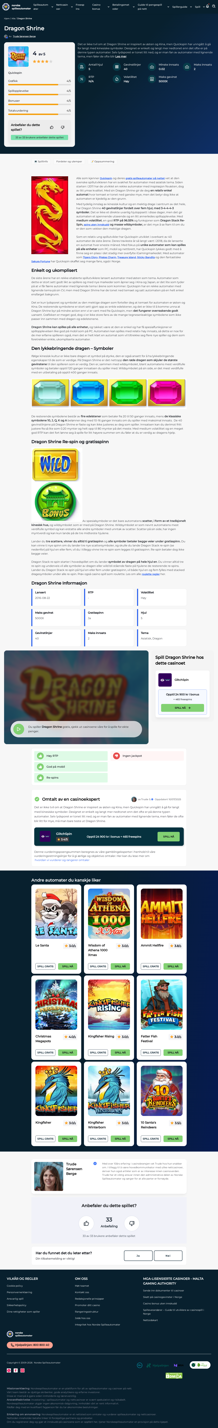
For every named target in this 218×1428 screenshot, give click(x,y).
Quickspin (106, 178)
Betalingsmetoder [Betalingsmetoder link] (120, 6)
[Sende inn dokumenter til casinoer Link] (175, 1290)
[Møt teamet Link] (107, 1286)
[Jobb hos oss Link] (107, 1318)
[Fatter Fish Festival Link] (162, 1005)
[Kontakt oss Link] (107, 1292)
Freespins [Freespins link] (80, 6)
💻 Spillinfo (41, 161)
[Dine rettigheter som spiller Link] (39, 1312)
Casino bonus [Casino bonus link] (96, 6)
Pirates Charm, (108, 257)
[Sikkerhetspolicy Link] (39, 1305)
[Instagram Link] (22, 1370)
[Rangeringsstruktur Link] (107, 1312)
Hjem (7, 18)
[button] (207, 7)
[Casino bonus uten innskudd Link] (175, 1303)
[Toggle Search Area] (214, 6)
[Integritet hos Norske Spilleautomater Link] (107, 1324)
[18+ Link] (139, 1366)
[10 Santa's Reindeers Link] (162, 1091)
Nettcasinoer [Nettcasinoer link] (62, 6)
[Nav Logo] (15, 7)
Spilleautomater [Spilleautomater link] (40, 6)
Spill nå (183, 707)
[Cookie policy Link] (39, 1286)
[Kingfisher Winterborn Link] (109, 1091)
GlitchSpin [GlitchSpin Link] (182, 679)
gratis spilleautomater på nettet (145, 178)
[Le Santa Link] (56, 914)
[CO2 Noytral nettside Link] (200, 1366)
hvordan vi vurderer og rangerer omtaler (62, 860)
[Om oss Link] (107, 1278)
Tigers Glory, (90, 257)
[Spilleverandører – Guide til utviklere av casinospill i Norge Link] (175, 1312)
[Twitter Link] (9, 1370)
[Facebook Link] (16, 1370)
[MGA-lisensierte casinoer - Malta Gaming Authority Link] (175, 1281)
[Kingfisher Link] (56, 1091)
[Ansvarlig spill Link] (39, 1299)
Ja (138, 1255)
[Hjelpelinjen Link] (157, 1366)
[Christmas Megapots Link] (56, 1005)
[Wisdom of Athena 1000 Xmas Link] (109, 914)
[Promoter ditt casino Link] (107, 1305)
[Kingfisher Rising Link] (109, 1005)
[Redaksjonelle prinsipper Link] (107, 1299)
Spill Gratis (45, 966)
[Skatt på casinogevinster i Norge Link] (175, 1297)
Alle (13, 18)
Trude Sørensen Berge (24, 36)
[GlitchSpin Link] (165, 680)
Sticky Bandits (146, 257)
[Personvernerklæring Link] (39, 1292)
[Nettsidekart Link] (175, 1320)
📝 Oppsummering (102, 161)
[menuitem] (42, 7)
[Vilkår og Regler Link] (39, 1278)
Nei (168, 1255)
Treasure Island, (126, 257)
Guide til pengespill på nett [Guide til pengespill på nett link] (150, 6)
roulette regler (151, 574)
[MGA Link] (179, 1366)
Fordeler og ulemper (69, 161)
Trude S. (147, 799)
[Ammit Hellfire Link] (162, 914)
